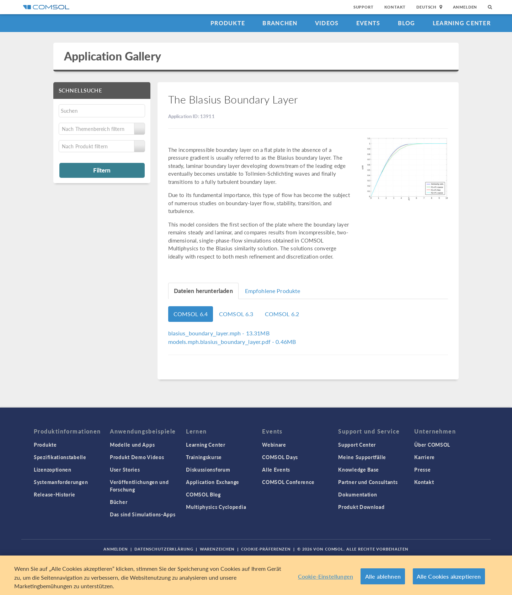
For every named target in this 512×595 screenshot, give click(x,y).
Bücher (118, 501)
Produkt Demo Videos (137, 457)
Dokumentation (357, 494)
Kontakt (395, 7)
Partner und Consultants (368, 481)
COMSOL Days (280, 457)
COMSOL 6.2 (282, 314)
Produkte (227, 23)
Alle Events (276, 469)
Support (363, 7)
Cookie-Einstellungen (325, 576)
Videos (327, 23)
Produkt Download (361, 506)
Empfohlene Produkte (272, 291)
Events (368, 23)
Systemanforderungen (61, 481)
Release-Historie (54, 494)
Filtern (102, 170)
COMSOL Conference (288, 481)
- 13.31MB (219, 333)
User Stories (125, 469)
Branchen (279, 23)
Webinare (274, 444)
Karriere (424, 457)
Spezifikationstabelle (60, 457)
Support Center (357, 444)
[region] (256, 575)
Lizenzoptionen (52, 469)
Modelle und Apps (132, 444)
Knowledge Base (358, 469)
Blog (406, 23)
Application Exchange (212, 481)
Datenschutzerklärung (163, 549)
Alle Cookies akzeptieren (449, 576)
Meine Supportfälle (362, 457)
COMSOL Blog (203, 494)
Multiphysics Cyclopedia (216, 506)
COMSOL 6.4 (191, 314)
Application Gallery (112, 56)
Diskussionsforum (208, 469)
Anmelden (465, 7)
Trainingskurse (204, 457)
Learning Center (462, 23)
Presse (422, 469)
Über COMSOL (432, 444)
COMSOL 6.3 (236, 314)
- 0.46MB (232, 342)
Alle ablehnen (383, 576)
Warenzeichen (217, 549)
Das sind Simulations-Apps (143, 514)
